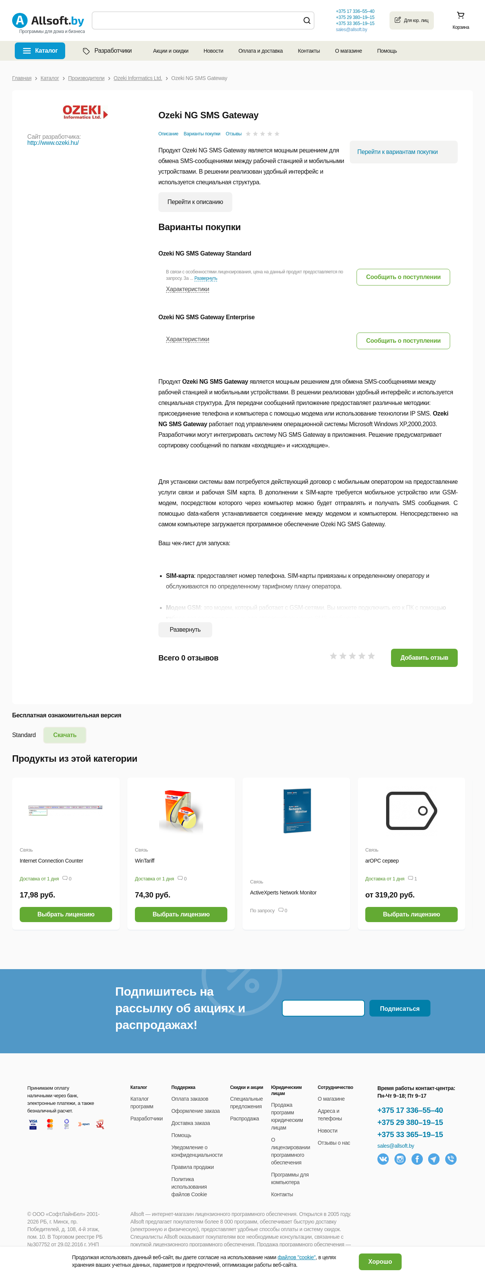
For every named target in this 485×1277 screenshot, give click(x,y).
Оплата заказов (189, 1099)
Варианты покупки (202, 133)
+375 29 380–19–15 (410, 1122)
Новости (213, 51)
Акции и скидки (170, 51)
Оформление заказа (195, 1111)
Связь (26, 850)
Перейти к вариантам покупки (397, 152)
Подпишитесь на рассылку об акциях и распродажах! (180, 1008)
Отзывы (234, 133)
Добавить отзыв (424, 657)
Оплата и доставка (260, 51)
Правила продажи (192, 1167)
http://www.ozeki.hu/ (53, 143)
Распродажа (244, 1118)
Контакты (309, 51)
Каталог (46, 50)
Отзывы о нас (334, 1143)
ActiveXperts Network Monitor (283, 893)
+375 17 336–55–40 (410, 1110)
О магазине (348, 51)
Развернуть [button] (205, 278)
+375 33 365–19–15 (410, 1134)
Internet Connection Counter (51, 861)
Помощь (387, 51)
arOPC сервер (382, 861)
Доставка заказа (190, 1123)
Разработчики (106, 50)
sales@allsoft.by (351, 29)
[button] (403, 277)
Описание (168, 133)
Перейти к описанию (195, 202)
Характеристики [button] (187, 289)
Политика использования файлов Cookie (189, 1186)
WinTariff (144, 861)
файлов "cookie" (297, 1257)
